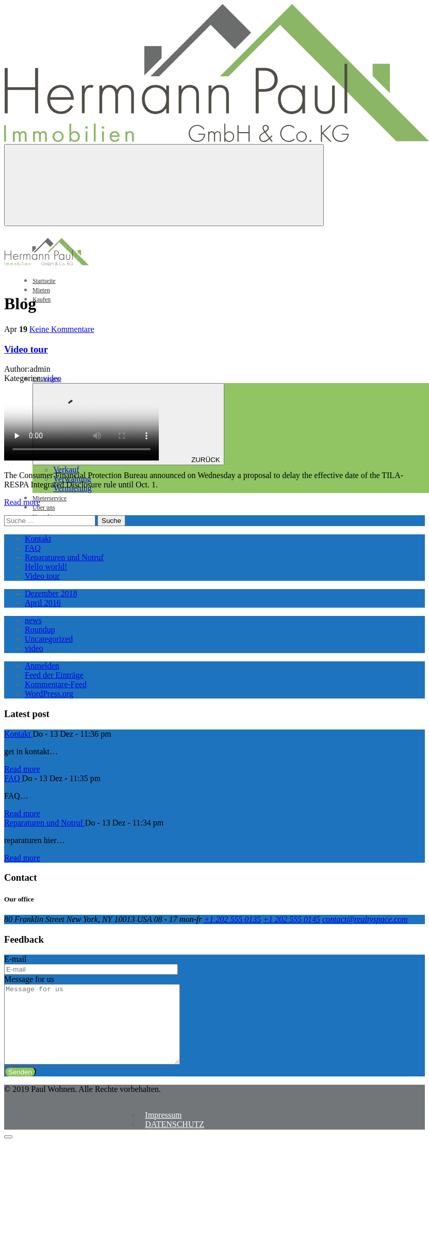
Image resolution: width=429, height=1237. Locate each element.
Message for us (29, 979)
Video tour (26, 349)
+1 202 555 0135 (232, 919)
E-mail (15, 959)
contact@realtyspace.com (365, 919)
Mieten (41, 290)
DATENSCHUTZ (174, 1139)
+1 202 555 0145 (291, 919)
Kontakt (38, 538)
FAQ (33, 548)
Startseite (44, 280)
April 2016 (43, 602)
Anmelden (42, 665)
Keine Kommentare (61, 329)
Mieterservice (49, 498)
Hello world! (46, 566)
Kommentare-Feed (56, 684)
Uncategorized (49, 639)
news (33, 620)
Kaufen (41, 299)
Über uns (43, 507)
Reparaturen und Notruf (64, 557)
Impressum (163, 1130)
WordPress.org (49, 693)
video (52, 378)
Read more (22, 502)
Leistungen (123, 379)
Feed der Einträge (54, 675)
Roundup (40, 629)
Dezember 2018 (51, 593)
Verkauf (66, 469)
